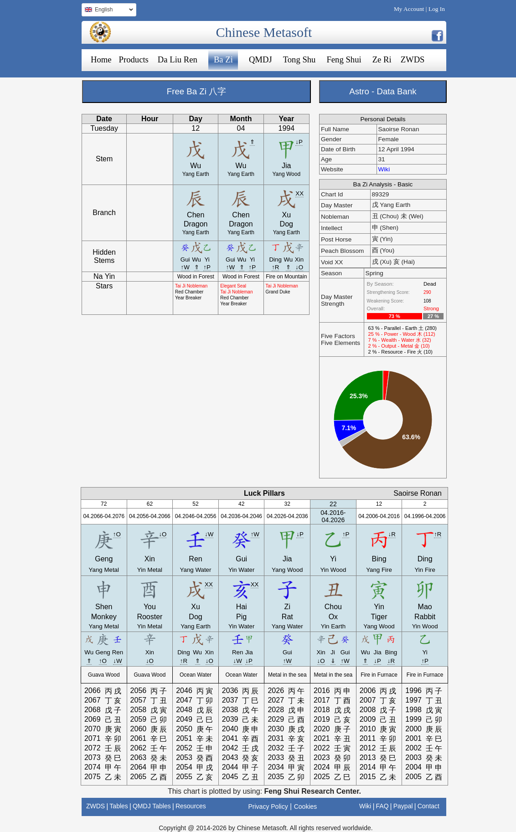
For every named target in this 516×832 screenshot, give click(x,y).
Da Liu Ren (177, 59)
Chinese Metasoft (264, 32)
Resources (190, 806)
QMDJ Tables (152, 806)
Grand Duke (278, 291)
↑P (207, 267)
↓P (299, 142)
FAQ (382, 806)
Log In (436, 8)
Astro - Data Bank (382, 91)
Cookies (305, 806)
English (107, 10)
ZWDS (413, 59)
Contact (428, 806)
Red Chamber (189, 291)
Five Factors (338, 336)
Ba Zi (223, 59)
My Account (409, 8)
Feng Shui (343, 59)
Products (134, 59)
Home (101, 59)
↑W (185, 267)
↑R (275, 267)
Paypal (403, 806)
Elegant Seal (233, 285)
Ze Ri (382, 59)
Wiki (384, 169)
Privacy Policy (268, 806)
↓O (299, 267)
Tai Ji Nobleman (191, 285)
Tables (118, 806)
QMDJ (260, 59)
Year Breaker (188, 297)
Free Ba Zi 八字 (196, 91)
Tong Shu (299, 59)
